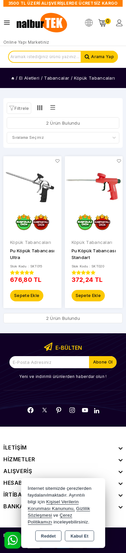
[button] (19, 108)
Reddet (48, 536)
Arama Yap (102, 56)
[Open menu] (8, 22)
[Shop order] (63, 137)
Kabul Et (79, 536)
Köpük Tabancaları (30, 242)
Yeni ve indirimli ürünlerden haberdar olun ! (63, 376)
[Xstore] (42, 23)
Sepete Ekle (26, 295)
